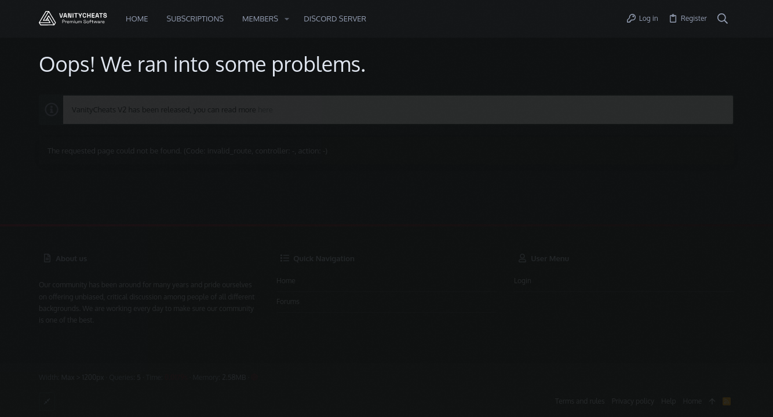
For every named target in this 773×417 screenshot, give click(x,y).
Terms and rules (580, 401)
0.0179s (176, 377)
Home (286, 280)
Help (668, 401)
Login (522, 280)
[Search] (723, 19)
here (265, 109)
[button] (286, 19)
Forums (288, 301)
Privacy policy (633, 401)
